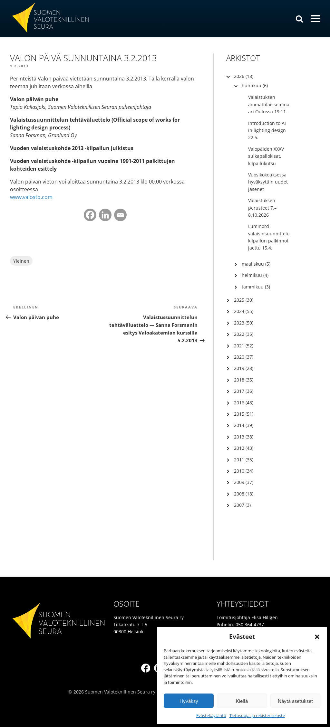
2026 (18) (243, 76)
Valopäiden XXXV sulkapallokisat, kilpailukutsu (266, 156)
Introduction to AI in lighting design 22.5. (267, 130)
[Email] (120, 215)
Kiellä (242, 701)
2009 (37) (243, 482)
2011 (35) (243, 460)
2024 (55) (243, 311)
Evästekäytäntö (211, 715)
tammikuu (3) (256, 287)
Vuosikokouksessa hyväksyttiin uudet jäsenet (268, 182)
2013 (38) (243, 437)
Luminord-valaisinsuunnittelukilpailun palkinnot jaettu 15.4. (269, 237)
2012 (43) (243, 448)
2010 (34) (243, 471)
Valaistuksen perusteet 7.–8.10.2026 (262, 207)
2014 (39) (243, 425)
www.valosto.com (31, 197)
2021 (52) (243, 346)
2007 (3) (242, 505)
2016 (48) (243, 403)
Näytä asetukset (295, 701)
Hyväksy (189, 701)
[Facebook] (90, 215)
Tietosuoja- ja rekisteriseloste (257, 715)
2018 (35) (243, 380)
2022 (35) (243, 334)
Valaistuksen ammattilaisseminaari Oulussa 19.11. (268, 104)
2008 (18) (243, 494)
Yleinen (21, 261)
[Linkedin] (105, 215)
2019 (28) (243, 368)
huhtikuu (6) (255, 85)
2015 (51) (243, 414)
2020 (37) (243, 357)
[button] (317, 637)
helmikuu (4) (255, 275)
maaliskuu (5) (256, 264)
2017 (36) (243, 391)
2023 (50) (243, 323)
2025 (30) (243, 300)
